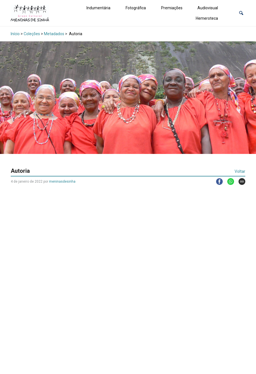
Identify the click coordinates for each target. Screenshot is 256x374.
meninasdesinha (62, 181)
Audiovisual (207, 8)
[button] (241, 13)
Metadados (54, 34)
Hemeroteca (207, 18)
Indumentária (98, 8)
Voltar (240, 171)
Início (15, 34)
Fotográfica (136, 8)
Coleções (32, 34)
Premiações (171, 8)
